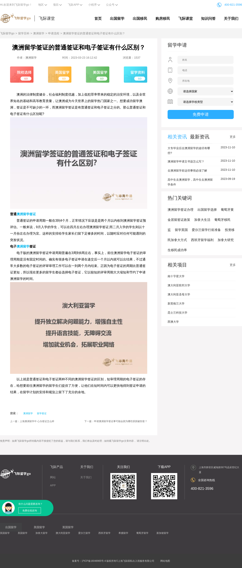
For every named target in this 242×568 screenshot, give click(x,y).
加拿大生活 (202, 219)
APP (53, 485)
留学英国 (181, 230)
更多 (233, 136)
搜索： (14, 413)
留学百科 (23, 33)
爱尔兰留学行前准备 (206, 230)
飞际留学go (7, 33)
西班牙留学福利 (202, 240)
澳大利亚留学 (63, 533)
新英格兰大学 (176, 303)
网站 (53, 477)
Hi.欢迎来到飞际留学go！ (16, 4)
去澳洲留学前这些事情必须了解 (187, 170)
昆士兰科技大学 (177, 312)
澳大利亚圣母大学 (179, 294)
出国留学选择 (207, 209)
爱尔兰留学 (84, 533)
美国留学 (22, 533)
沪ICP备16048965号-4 (94, 561)
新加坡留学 (162, 533)
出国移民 (140, 19)
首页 (98, 19)
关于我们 (231, 19)
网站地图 (165, 561)
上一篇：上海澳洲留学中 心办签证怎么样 (32, 421)
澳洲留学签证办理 (180, 209)
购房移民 (162, 19)
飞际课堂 (47, 18)
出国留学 (117, 19)
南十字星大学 (176, 276)
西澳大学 (173, 321)
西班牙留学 (104, 533)
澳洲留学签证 (26, 214)
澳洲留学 (38, 33)
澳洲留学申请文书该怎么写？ (186, 161)
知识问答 (208, 19)
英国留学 (5, 533)
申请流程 (53, 33)
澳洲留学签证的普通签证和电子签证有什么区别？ (94, 33)
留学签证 (42, 413)
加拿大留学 (41, 533)
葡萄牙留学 (142, 533)
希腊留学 (123, 533)
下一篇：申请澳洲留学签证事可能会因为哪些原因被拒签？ (115, 421)
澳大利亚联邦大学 (179, 285)
